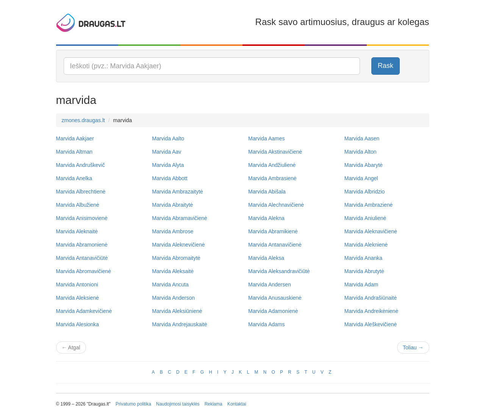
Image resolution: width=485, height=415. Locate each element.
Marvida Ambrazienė (368, 205)
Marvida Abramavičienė (179, 218)
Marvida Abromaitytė (176, 258)
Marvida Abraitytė (172, 205)
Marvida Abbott (169, 178)
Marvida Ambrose (172, 231)
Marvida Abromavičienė (83, 271)
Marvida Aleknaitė (77, 231)
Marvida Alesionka (77, 324)
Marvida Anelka (74, 178)
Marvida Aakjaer (75, 138)
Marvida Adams (266, 324)
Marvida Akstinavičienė (275, 152)
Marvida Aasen (362, 138)
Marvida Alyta (168, 165)
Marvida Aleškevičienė (370, 324)
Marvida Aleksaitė (173, 271)
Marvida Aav (166, 152)
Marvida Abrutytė (364, 271)
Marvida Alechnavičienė (276, 205)
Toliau (413, 347)
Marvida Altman (74, 152)
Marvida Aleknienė (366, 245)
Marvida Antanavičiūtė (82, 258)
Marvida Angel (361, 178)
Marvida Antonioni (77, 284)
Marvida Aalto (168, 138)
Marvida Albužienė (77, 205)
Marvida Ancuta (170, 284)
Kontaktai (236, 404)
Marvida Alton (360, 152)
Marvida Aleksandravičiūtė (279, 271)
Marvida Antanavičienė (275, 245)
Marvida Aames (266, 138)
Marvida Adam (361, 284)
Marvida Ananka (363, 258)
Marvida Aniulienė (365, 218)
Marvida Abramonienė (82, 245)
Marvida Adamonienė (273, 311)
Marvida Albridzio (364, 192)
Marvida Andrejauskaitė (179, 324)
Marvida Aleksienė (77, 298)
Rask (385, 65)
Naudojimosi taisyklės (177, 404)
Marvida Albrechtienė (81, 192)
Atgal (71, 347)
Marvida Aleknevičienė (178, 245)
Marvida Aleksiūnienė (177, 311)
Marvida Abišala (267, 192)
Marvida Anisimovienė (82, 218)
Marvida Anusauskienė (275, 298)
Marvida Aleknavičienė (370, 231)
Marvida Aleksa (266, 258)
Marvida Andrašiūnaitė (370, 298)
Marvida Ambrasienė (272, 178)
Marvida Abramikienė (273, 231)
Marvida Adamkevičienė (84, 311)
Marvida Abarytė (363, 165)
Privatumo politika (133, 404)
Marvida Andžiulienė (272, 165)
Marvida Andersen (269, 284)
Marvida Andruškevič (80, 165)
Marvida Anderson (173, 298)
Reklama (213, 404)
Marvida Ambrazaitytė (177, 192)
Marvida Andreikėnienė (371, 311)
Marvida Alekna (266, 218)
